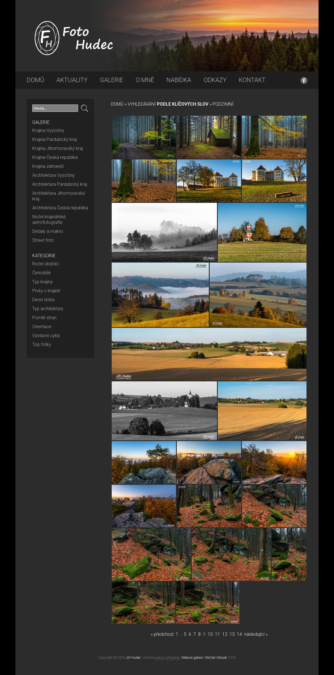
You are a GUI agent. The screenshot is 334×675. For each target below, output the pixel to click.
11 (217, 634)
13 (232, 634)
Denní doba (43, 299)
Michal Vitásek (216, 658)
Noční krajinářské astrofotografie (49, 219)
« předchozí (162, 634)
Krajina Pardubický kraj (54, 139)
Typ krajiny (42, 281)
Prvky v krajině (46, 290)
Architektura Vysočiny (53, 175)
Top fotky (41, 344)
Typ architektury (47, 308)
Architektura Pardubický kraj (59, 184)
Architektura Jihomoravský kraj (58, 196)
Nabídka (178, 79)
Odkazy (215, 79)
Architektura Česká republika (60, 207)
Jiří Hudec (133, 658)
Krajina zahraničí (48, 166)
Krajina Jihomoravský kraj (57, 148)
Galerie (111, 79)
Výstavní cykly (46, 335)
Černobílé (41, 272)
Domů (35, 79)
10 (210, 634)
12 (224, 634)
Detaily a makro (47, 231)
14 (239, 634)
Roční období (45, 263)
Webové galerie (192, 658)
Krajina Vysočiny (48, 130)
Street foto (43, 240)
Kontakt (252, 79)
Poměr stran (44, 317)
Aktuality (72, 79)
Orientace (41, 326)
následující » (255, 634)
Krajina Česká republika (55, 157)
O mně (145, 79)
